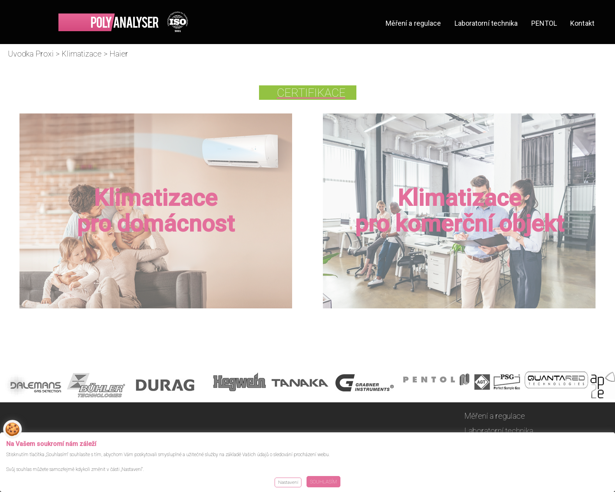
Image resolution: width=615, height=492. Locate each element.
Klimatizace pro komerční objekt (459, 210)
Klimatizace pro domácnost (155, 210)
